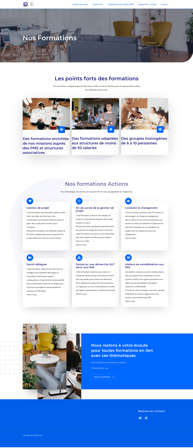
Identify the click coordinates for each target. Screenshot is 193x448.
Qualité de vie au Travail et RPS (123, 4)
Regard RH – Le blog (149, 4)
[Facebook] (140, 419)
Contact (164, 4)
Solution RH (101, 4)
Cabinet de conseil (84, 4)
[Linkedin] (146, 419)
